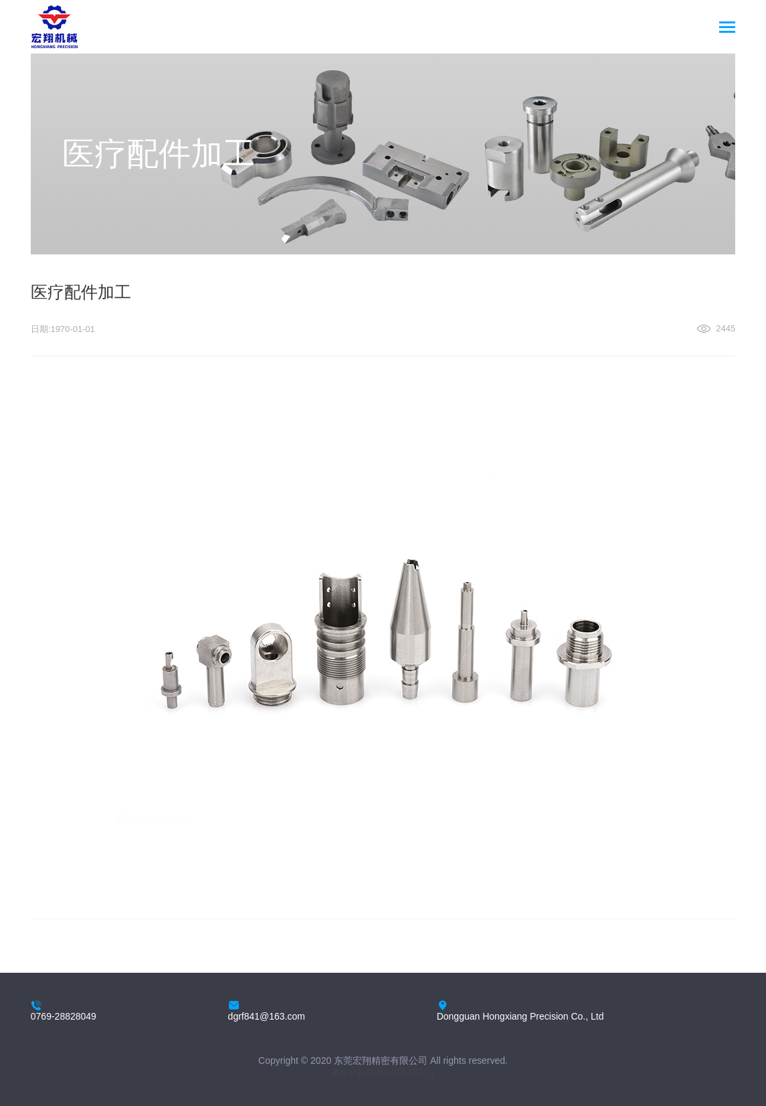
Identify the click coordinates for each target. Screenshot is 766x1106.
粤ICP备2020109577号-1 (383, 1072)
